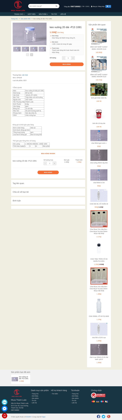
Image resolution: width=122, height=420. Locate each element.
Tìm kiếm (54, 394)
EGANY (28, 417)
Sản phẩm (43, 14)
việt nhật (25, 75)
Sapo (43, 417)
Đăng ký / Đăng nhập (98, 6)
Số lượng (53, 58)
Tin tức (54, 14)
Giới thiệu (32, 14)
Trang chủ (19, 14)
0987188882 (75, 7)
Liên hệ (63, 14)
